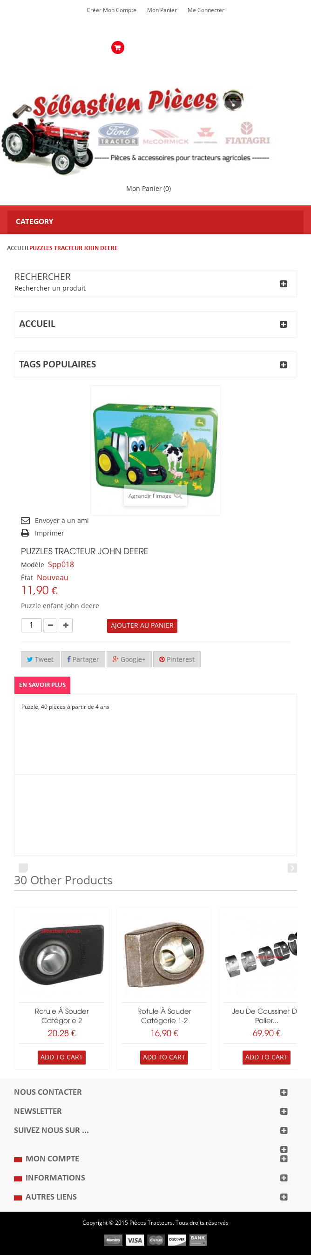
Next (292, 868)
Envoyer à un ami (62, 521)
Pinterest (177, 660)
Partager (83, 660)
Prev (23, 868)
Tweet (40, 660)
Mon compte (52, 1159)
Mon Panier (162, 10)
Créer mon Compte (111, 10)
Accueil (18, 248)
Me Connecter (206, 10)
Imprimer (49, 533)
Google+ (129, 660)
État (27, 578)
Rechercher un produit (50, 288)
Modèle (32, 565)
